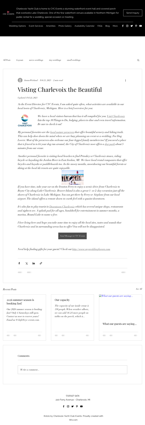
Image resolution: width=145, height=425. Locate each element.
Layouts (19, 60)
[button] (138, 60)
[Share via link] (41, 263)
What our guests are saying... (120, 324)
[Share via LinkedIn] (33, 263)
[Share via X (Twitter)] (26, 263)
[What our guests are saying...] (120, 306)
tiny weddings (55, 60)
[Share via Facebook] (19, 263)
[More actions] (125, 80)
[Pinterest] (136, 25)
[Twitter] (131, 25)
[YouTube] (140, 25)
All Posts (7, 60)
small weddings (73, 60)
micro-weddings (36, 60)
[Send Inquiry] (132, 13)
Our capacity (62, 300)
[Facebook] (122, 25)
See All (139, 289)
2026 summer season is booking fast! (20, 301)
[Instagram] (127, 25)
